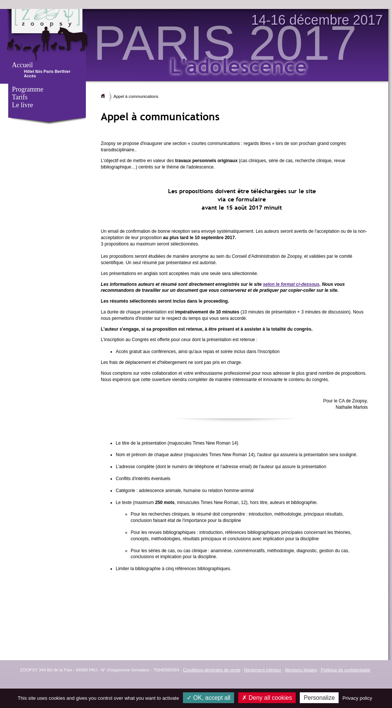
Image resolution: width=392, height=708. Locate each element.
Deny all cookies (267, 698)
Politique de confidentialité (345, 670)
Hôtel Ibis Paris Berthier (47, 71)
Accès (30, 76)
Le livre (22, 105)
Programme (27, 89)
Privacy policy (357, 698)
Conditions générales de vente (211, 670)
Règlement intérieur (262, 670)
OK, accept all (208, 698)
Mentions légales (301, 670)
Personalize (319, 698)
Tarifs (20, 97)
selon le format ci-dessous (291, 284)
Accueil (22, 65)
